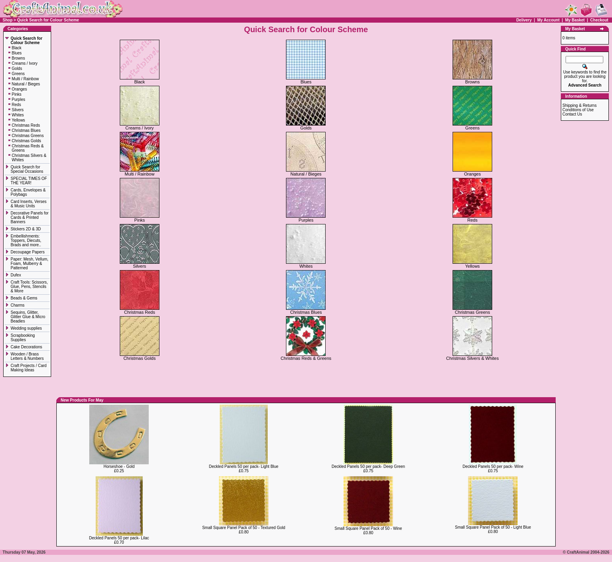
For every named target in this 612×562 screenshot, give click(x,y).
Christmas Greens (28, 135)
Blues (17, 53)
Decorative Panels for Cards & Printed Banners (30, 217)
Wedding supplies (27, 328)
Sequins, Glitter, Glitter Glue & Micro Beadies (28, 316)
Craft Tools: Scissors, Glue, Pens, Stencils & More (29, 286)
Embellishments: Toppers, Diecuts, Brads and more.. (26, 240)
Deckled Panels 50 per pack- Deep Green (368, 466)
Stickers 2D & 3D (26, 229)
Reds (16, 104)
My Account (548, 20)
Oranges (19, 89)
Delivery (524, 20)
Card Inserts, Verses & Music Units (29, 203)
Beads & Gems (24, 298)
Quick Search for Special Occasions (27, 169)
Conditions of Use (578, 110)
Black (16, 48)
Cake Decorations (26, 347)
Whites (18, 115)
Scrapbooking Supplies (23, 337)
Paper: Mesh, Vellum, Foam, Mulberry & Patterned (29, 263)
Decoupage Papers (28, 252)
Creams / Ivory (25, 63)
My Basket (575, 20)
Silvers (18, 110)
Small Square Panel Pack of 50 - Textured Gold (243, 527)
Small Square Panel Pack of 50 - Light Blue (493, 527)
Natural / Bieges (26, 84)
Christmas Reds (26, 125)
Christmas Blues (26, 130)
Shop (8, 20)
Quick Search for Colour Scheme (48, 20)
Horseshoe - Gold (119, 466)
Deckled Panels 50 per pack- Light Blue (243, 466)
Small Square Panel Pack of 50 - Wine (368, 528)
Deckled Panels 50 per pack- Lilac (119, 538)
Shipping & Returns (579, 105)
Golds (17, 68)
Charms (18, 305)
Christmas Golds (26, 141)
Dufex (16, 275)
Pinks (16, 94)
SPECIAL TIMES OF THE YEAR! (29, 180)
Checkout (599, 20)
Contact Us (572, 114)
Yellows (18, 120)
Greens (18, 73)
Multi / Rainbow (25, 79)
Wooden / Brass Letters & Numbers (27, 356)
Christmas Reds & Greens (306, 356)
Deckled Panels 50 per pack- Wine (492, 466)
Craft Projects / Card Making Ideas (29, 367)
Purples (18, 99)
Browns (18, 58)
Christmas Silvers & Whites (472, 356)
